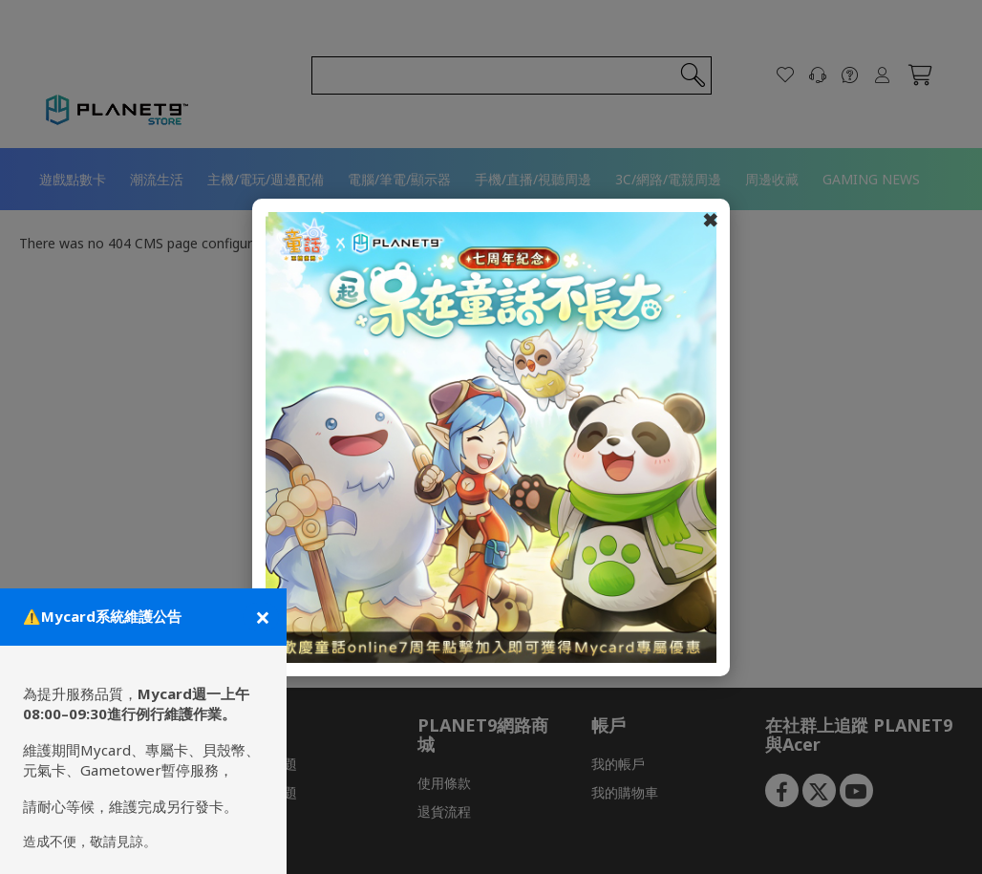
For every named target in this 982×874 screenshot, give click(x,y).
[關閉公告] (261, 617)
